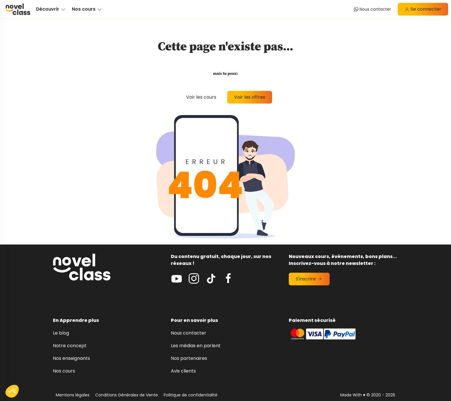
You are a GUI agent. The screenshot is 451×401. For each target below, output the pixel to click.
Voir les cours (201, 97)
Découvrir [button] (51, 9)
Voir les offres (249, 97)
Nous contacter (188, 333)
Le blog (61, 333)
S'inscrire (309, 279)
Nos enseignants (71, 358)
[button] (12, 391)
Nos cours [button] (87, 9)
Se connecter (423, 9)
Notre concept (70, 345)
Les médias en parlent (196, 345)
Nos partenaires (189, 358)
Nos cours (64, 371)
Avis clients (183, 371)
